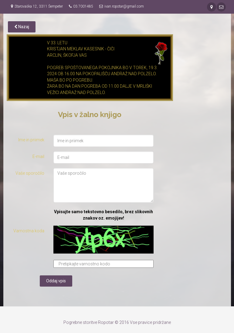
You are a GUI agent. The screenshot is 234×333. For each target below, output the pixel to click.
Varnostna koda (28, 230)
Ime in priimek (31, 139)
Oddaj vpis (56, 280)
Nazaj (21, 26)
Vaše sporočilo (29, 173)
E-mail (38, 156)
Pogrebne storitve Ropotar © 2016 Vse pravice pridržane (117, 322)
